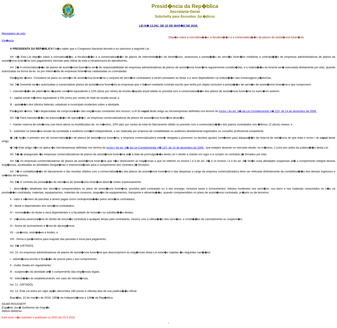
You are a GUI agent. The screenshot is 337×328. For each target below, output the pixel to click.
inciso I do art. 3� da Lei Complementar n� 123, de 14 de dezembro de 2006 (268, 111)
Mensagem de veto (14, 33)
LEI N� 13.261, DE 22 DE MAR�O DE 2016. (168, 25)
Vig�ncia (8, 40)
